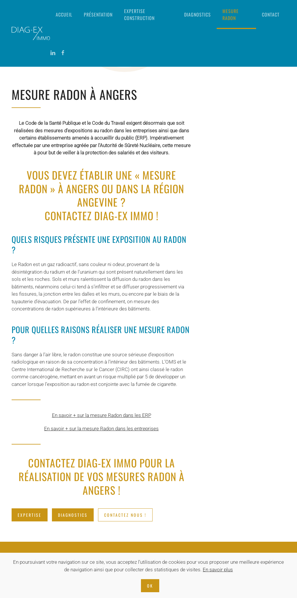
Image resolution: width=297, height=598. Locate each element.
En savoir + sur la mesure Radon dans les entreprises (101, 428)
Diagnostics (197, 14)
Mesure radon (230, 14)
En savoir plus (218, 569)
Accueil (64, 14)
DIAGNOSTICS (73, 515)
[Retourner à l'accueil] (31, 33)
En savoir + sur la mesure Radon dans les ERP (101, 415)
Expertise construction (139, 14)
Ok (150, 586)
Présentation (98, 14)
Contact (271, 14)
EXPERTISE (29, 515)
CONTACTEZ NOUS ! (125, 515)
